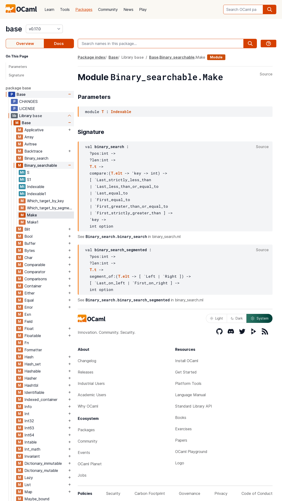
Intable (30, 442)
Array (29, 137)
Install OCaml (186, 360)
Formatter (33, 349)
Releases (85, 372)
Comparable (34, 264)
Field (28, 321)
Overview (25, 43)
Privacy (220, 493)
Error (28, 307)
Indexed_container (40, 399)
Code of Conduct (257, 493)
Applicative (34, 129)
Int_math (32, 449)
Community (108, 9)
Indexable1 (36, 193)
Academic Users (92, 394)
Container (32, 286)
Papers (181, 440)
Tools (65, 9)
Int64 (29, 435)
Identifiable (34, 392)
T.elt (116, 173)
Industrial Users (91, 383)
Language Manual (190, 394)
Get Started (186, 372)
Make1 (32, 222)
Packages (83, 9)
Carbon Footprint (150, 493)
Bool (28, 236)
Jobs (82, 475)
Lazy (28, 477)
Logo (179, 463)
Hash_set (32, 364)
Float (29, 328)
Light (216, 318)
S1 (29, 179)
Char (28, 257)
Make (32, 215)
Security (113, 493)
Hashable (32, 371)
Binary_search (36, 158)
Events (84, 452)
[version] (44, 29)
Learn (49, 9)
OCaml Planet (90, 463)
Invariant (32, 456)
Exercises (183, 428)
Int (26, 413)
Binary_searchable (40, 165)
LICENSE (27, 108)
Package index (91, 57)
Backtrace (33, 151)
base (14, 29)
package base (18, 88)
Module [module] (216, 57)
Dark (237, 318)
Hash (28, 357)
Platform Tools (188, 383)
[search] (269, 9)
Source (266, 74)
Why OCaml (88, 406)
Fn (26, 342)
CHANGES (28, 101)
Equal (29, 300)
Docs (59, 43)
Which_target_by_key (45, 200)
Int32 (29, 420)
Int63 (29, 428)
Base (21, 94)
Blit (27, 229)
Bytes (29, 250)
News (128, 9)
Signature (16, 75)
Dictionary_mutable (41, 470)
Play (143, 9)
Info (28, 406)
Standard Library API (193, 406)
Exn (27, 314)
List (27, 484)
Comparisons (35, 279)
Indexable (35, 186)
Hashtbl (31, 385)
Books (180, 417)
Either (29, 293)
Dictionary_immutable (43, 463)
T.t (93, 166)
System (259, 318)
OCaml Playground (191, 451)
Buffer (30, 243)
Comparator (34, 271)
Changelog (87, 360)
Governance (189, 493)
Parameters (18, 67)
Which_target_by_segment (50, 208)
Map (28, 491)
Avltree (30, 144)
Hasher (30, 378)
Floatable (32, 335)
